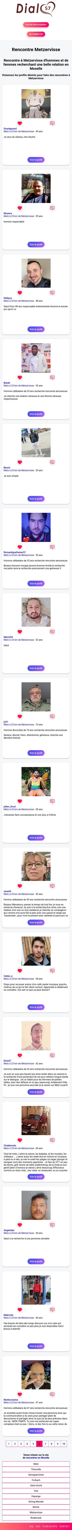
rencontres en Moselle (37, 1457)
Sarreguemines (36, 1474)
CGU (38, 1526)
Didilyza (8, 298)
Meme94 (8, 637)
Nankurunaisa (11, 1399)
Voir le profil (36, 159)
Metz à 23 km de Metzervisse (19, 131)
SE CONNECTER (36, 34)
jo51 (6, 721)
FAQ (31, 1526)
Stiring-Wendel (36, 1501)
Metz (36, 1464)
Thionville (36, 1469)
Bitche (36, 1507)
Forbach (36, 1480)
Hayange (35, 1496)
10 (63, 1443)
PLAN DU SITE (49, 1526)
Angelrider (9, 1230)
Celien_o (8, 976)
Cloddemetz (10, 1145)
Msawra (8, 213)
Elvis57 (7, 1060)
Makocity (8, 1315)
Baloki (7, 382)
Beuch (7, 467)
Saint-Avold (36, 1485)
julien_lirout (10, 806)
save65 (7, 891)
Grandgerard (10, 128)
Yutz (36, 1491)
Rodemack (36, 1517)
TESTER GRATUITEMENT (36, 25)
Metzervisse (36, 1512)
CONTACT (64, 1526)
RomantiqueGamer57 (15, 552)
